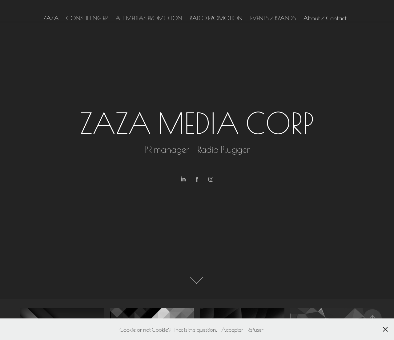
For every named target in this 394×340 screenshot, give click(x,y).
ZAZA (51, 18)
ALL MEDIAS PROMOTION (148, 18)
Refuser (255, 329)
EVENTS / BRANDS (273, 18)
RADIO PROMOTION (216, 18)
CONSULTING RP (87, 18)
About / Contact (325, 18)
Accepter (232, 329)
